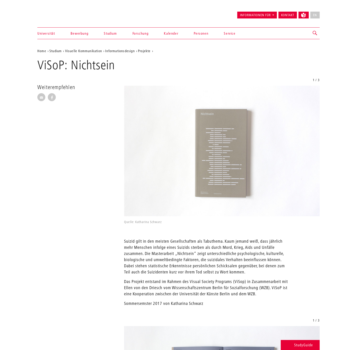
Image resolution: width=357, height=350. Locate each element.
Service (229, 33)
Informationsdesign (120, 51)
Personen (201, 33)
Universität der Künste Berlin (55, 13)
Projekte (144, 51)
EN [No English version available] (315, 15)
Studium (110, 33)
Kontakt (287, 15)
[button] (315, 33)
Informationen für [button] (255, 15)
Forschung (140, 33)
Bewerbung (79, 33)
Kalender (171, 33)
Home (41, 51)
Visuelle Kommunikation (83, 51)
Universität (46, 33)
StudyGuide (300, 344)
